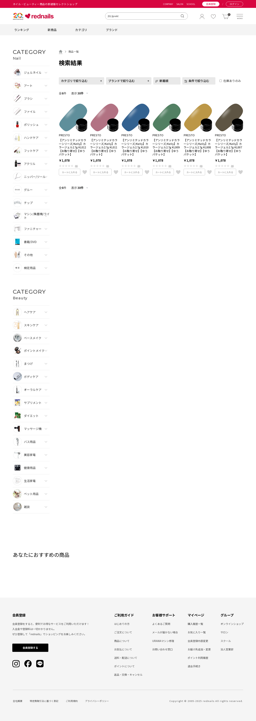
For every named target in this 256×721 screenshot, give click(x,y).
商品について (122, 641)
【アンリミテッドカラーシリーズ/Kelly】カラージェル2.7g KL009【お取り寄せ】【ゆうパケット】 (166, 147)
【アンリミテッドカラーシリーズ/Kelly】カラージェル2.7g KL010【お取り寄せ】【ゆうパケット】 (135, 147)
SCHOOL (191, 4)
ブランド (112, 30)
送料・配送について (125, 658)
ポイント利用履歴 (198, 658)
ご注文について (123, 632)
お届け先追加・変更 (199, 649)
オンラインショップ (232, 624)
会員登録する (30, 647)
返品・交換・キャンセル (128, 674)
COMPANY (168, 4)
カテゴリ (81, 30)
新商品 (52, 30)
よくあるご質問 (161, 624)
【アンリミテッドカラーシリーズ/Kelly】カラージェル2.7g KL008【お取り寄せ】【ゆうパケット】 (197, 147)
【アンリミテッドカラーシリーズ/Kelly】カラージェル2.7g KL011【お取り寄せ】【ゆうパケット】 (103, 147)
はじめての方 (122, 624)
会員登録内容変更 (198, 641)
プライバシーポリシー (97, 701)
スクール (226, 641)
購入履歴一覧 (195, 624)
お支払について (123, 649)
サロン (224, 632)
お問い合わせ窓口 (162, 649)
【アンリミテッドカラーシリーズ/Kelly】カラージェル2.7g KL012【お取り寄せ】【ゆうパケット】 (72, 147)
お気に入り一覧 (197, 632)
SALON (179, 4)
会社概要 (17, 701)
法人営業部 (227, 649)
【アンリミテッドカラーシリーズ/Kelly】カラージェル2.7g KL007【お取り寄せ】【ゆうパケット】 (228, 147)
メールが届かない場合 (165, 632)
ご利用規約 (72, 701)
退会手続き (194, 666)
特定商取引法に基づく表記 (44, 701)
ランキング (21, 30)
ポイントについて (124, 666)
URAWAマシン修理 (163, 641)
